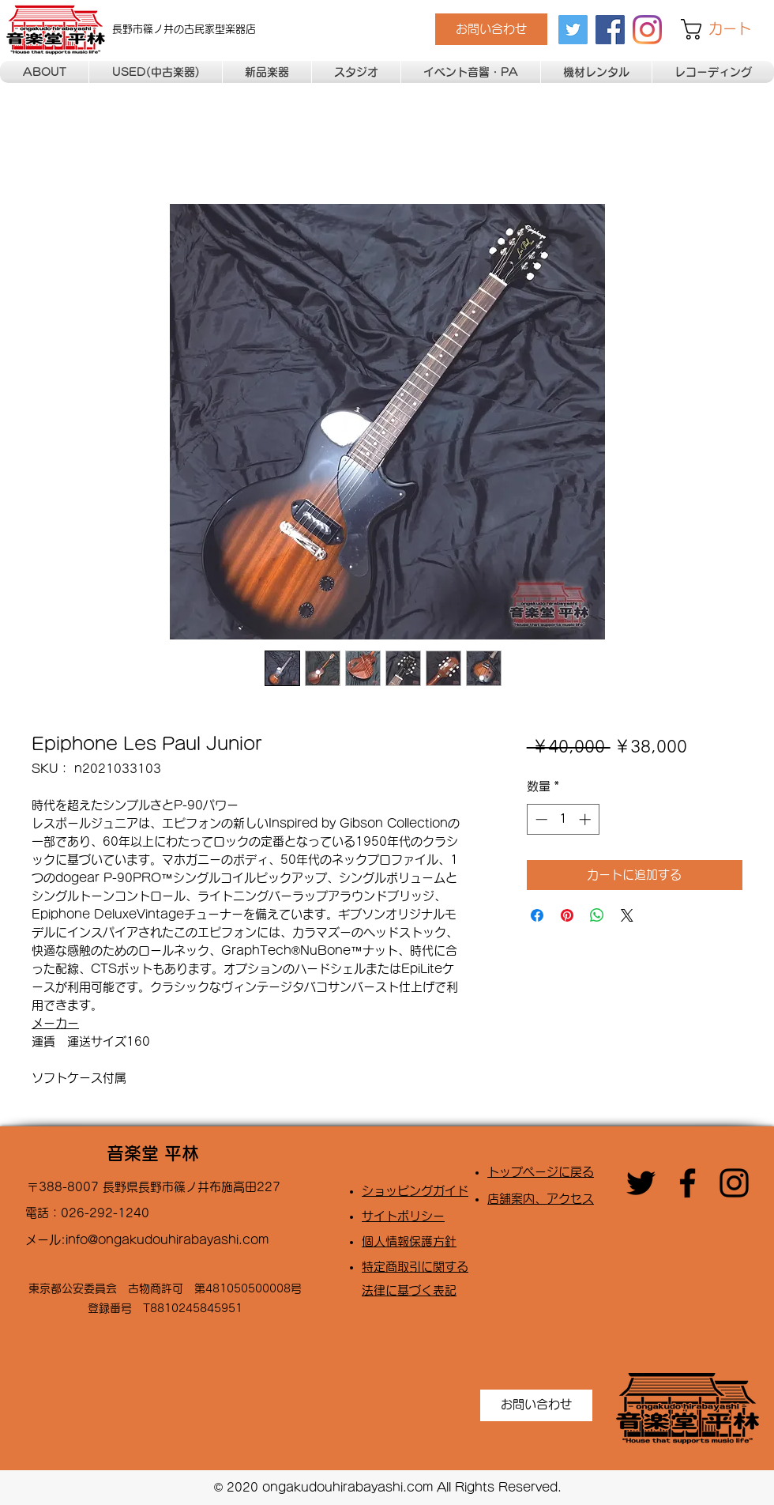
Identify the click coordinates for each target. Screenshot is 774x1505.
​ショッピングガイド (415, 1191)
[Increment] (586, 819)
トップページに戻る (540, 1172)
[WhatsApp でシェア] (597, 915)
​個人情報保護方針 (409, 1241)
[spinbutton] (563, 819)
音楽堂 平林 (153, 1153)
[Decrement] (539, 819)
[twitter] (573, 29)
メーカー (55, 1023)
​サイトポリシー (403, 1216)
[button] (727, 29)
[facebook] (610, 29)
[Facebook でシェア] (537, 915)
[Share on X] (627, 915)
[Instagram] (647, 29)
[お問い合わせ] (491, 29)
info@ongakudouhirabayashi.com (167, 1240)
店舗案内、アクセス (540, 1199)
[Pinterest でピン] (567, 915)
